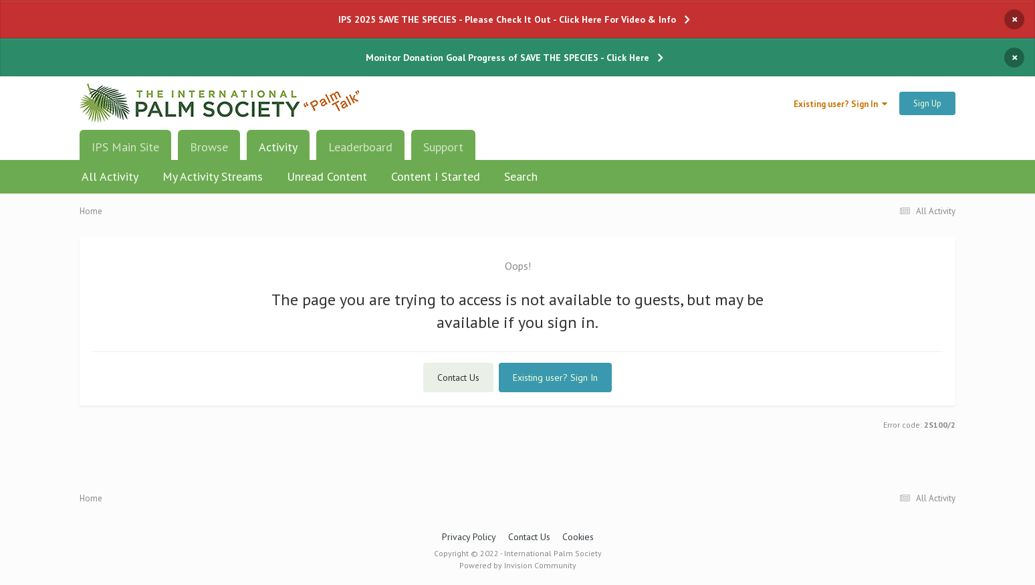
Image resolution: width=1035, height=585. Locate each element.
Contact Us (458, 377)
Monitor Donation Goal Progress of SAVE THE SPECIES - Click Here (507, 58)
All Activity (110, 176)
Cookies (578, 537)
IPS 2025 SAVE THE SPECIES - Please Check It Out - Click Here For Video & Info (507, 19)
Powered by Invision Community (517, 565)
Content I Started (435, 176)
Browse (209, 147)
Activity (278, 152)
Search (521, 176)
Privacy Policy (469, 537)
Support (443, 147)
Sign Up (927, 103)
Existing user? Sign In (840, 104)
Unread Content (327, 176)
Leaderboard (360, 147)
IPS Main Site (125, 147)
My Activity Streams (212, 176)
